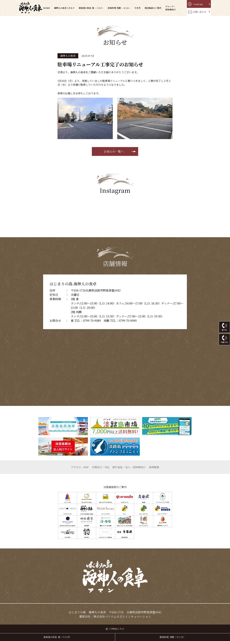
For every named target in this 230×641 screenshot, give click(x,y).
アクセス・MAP (80, 467)
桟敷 (119, 8)
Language (198, 4)
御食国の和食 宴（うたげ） (58, 637)
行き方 (137, 7)
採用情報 (154, 467)
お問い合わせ (199, 11)
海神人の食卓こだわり (64, 7)
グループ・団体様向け (170, 8)
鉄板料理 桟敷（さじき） (172, 637)
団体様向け (129, 467)
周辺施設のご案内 (153, 7)
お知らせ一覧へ (114, 151)
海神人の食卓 (68, 56)
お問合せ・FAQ (100, 467)
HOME (46, 7)
